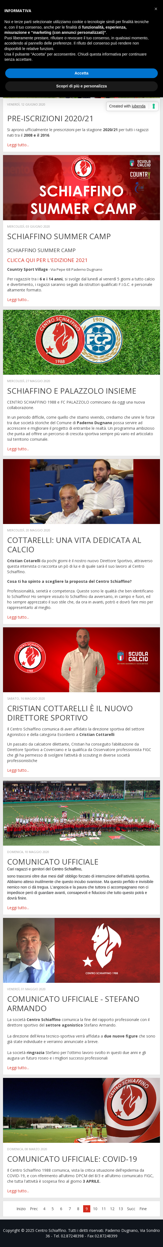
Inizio (21, 1208)
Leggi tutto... (18, 144)
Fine (143, 1208)
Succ (131, 1208)
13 (121, 1208)
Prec (34, 1208)
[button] (155, 8)
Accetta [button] (82, 73)
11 (104, 1208)
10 (95, 1208)
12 (112, 1208)
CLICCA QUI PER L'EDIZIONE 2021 (47, 259)
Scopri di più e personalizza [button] (81, 86)
